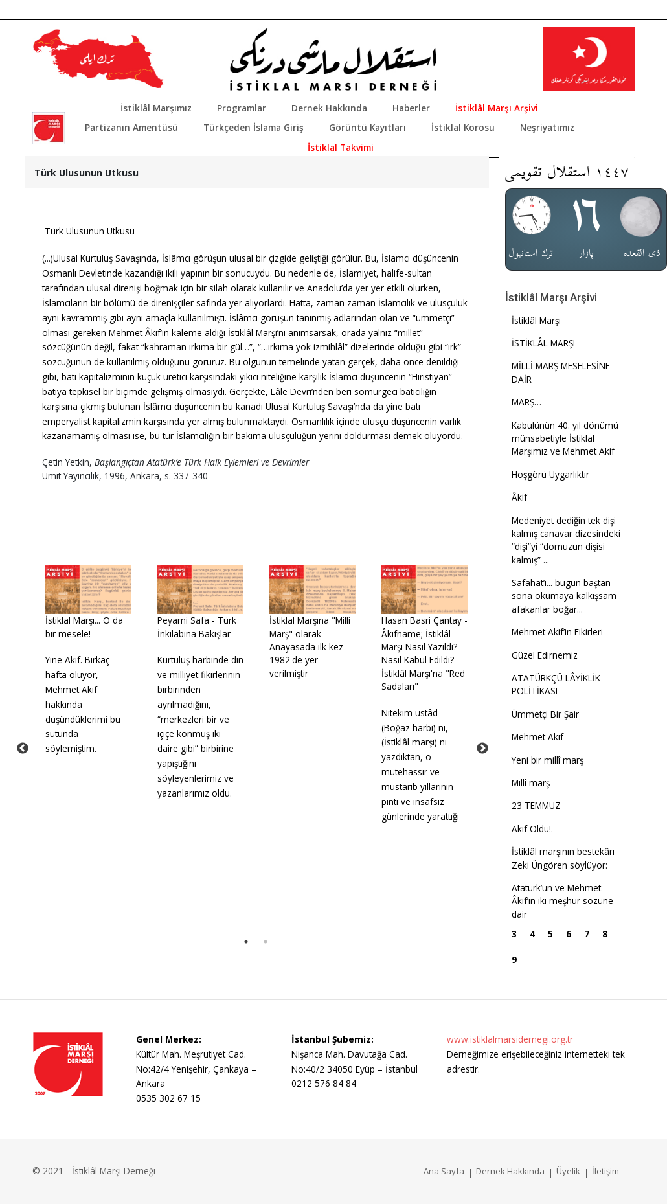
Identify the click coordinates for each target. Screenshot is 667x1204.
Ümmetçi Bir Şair (545, 714)
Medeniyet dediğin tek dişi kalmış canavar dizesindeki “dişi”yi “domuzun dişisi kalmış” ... (566, 540)
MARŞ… (526, 402)
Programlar (241, 108)
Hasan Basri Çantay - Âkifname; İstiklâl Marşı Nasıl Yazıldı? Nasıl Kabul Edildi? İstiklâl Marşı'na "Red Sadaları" (424, 653)
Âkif (519, 497)
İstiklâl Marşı (536, 320)
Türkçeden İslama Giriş (253, 127)
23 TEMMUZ (536, 805)
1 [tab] (246, 941)
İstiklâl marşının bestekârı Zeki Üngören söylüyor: (563, 857)
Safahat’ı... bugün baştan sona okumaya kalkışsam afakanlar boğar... (564, 595)
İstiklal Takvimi (341, 147)
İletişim (605, 1171)
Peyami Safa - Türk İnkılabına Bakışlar (196, 626)
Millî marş (531, 783)
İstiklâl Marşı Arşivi (496, 108)
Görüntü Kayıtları (367, 127)
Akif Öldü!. (532, 829)
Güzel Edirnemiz (545, 655)
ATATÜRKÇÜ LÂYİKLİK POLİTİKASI (556, 684)
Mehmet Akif (537, 737)
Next (482, 748)
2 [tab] (265, 941)
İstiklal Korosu (463, 127)
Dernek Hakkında (329, 108)
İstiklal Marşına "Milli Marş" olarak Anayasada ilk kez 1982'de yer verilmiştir (309, 646)
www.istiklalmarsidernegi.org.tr (510, 1039)
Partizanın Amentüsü (131, 127)
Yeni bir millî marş (547, 760)
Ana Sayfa (444, 1171)
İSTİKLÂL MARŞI (543, 343)
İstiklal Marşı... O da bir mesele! (84, 626)
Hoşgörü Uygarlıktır (550, 474)
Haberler (411, 108)
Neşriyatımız (547, 127)
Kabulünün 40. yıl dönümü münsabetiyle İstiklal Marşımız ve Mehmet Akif (565, 438)
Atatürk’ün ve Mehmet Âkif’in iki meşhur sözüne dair (562, 900)
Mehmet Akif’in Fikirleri (557, 632)
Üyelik (568, 1171)
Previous (22, 748)
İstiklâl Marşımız (156, 108)
